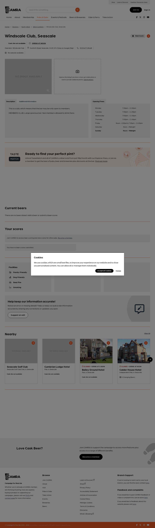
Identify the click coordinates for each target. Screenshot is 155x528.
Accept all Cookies (104, 271)
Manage (118, 271)
